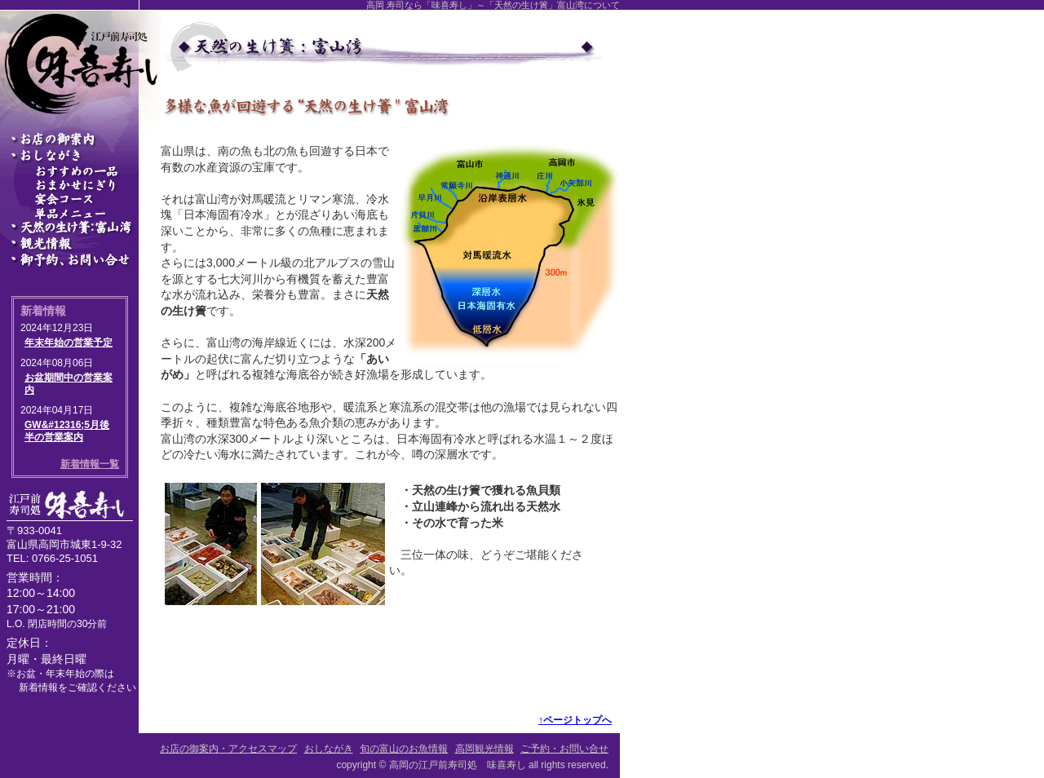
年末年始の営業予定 (68, 342)
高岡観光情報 (80, 244)
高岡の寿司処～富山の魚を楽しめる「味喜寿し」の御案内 (80, 138)
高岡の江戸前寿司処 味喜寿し (457, 765)
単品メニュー (80, 214)
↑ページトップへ (575, 720)
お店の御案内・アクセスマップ (228, 748)
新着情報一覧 (89, 464)
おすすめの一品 (80, 170)
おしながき (80, 155)
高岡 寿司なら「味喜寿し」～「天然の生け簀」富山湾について (493, 5)
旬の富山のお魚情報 (80, 227)
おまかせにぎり (80, 185)
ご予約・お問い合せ (80, 260)
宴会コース (80, 199)
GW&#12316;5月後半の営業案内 (66, 431)
